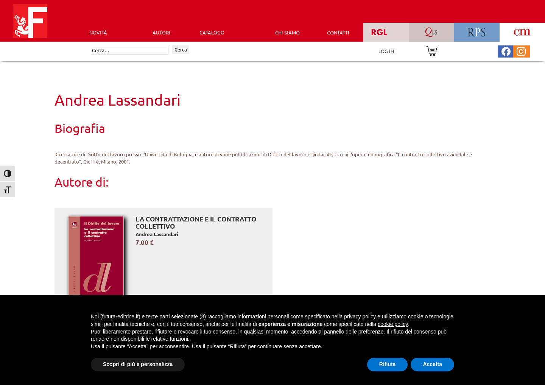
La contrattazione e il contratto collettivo (195, 223)
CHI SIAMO (287, 32)
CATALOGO (211, 32)
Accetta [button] (432, 364)
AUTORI (161, 32)
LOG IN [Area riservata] (386, 51)
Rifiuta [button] (387, 364)
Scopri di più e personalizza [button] (138, 364)
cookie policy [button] (393, 324)
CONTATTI (338, 32)
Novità (98, 32)
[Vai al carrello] (431, 50)
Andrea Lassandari (156, 234)
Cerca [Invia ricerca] (180, 49)
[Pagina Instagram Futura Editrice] (521, 50)
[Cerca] (129, 50)
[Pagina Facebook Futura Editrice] (506, 50)
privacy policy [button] (360, 316)
